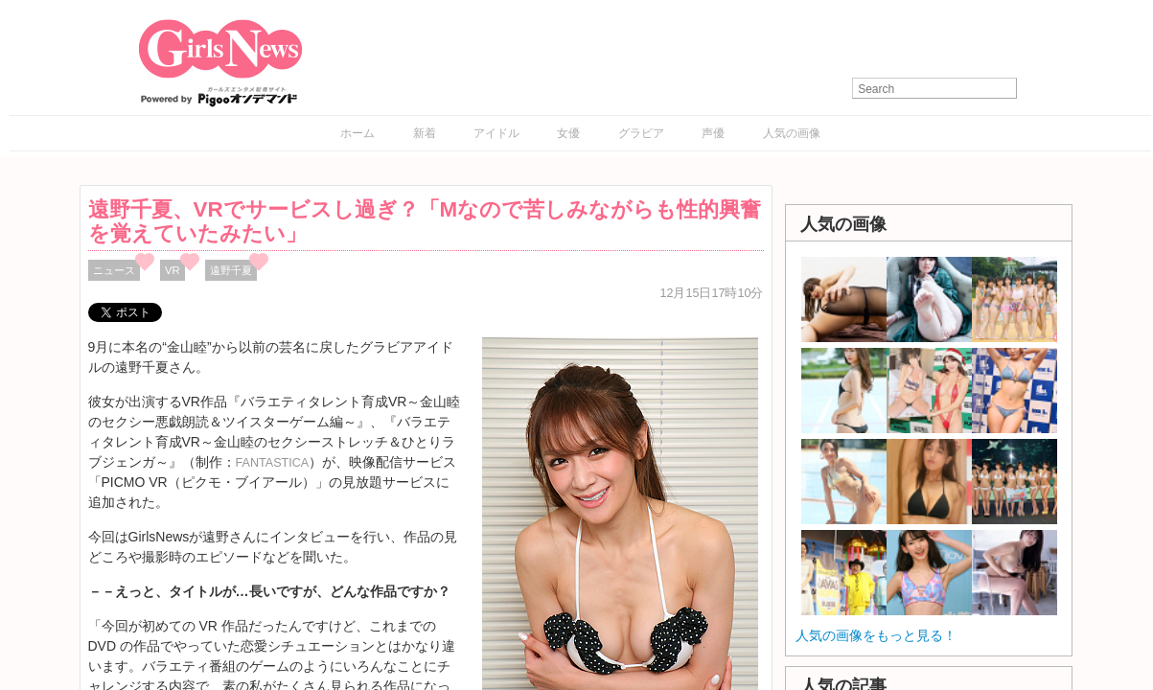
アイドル (496, 133)
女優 (568, 133)
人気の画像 (791, 133)
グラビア (641, 133)
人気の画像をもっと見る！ (876, 635)
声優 (713, 133)
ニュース (114, 270)
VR (172, 270)
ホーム (357, 133)
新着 (424, 133)
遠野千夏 (231, 270)
